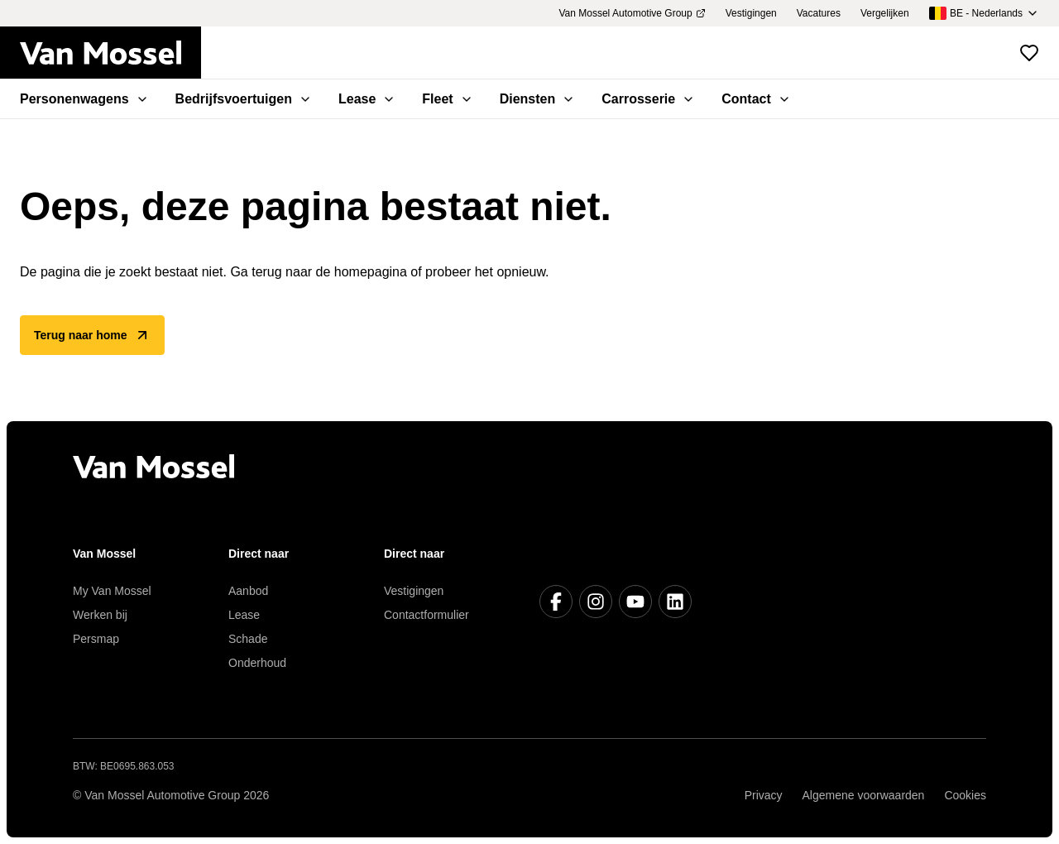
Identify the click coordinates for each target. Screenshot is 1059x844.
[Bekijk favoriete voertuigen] (1029, 53)
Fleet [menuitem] (447, 99)
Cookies (965, 795)
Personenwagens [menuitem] (84, 99)
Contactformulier (426, 614)
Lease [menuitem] (366, 99)
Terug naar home (92, 335)
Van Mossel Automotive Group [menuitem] (631, 13)
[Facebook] (556, 601)
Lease (244, 614)
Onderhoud (257, 662)
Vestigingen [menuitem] (751, 13)
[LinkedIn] (675, 601)
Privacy (764, 795)
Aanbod (248, 590)
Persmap (96, 638)
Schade (247, 638)
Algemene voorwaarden (864, 795)
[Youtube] (635, 601)
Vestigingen (413, 590)
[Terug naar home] (110, 52)
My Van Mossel (112, 590)
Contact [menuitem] (756, 99)
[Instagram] (595, 601)
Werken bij (100, 614)
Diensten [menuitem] (538, 99)
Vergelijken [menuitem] (884, 13)
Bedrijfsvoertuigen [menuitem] (243, 99)
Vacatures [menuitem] (819, 13)
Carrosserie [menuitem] (648, 99)
